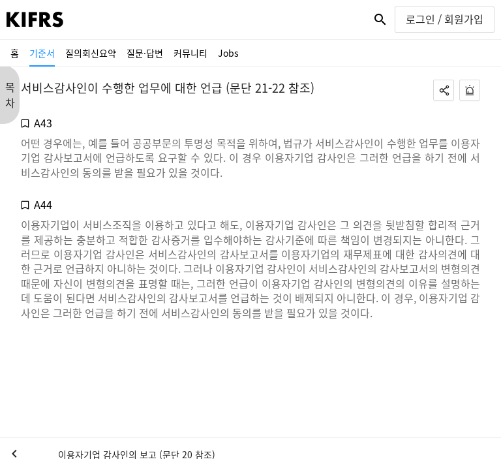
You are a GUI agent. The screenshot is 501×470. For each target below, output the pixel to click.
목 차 (10, 94)
